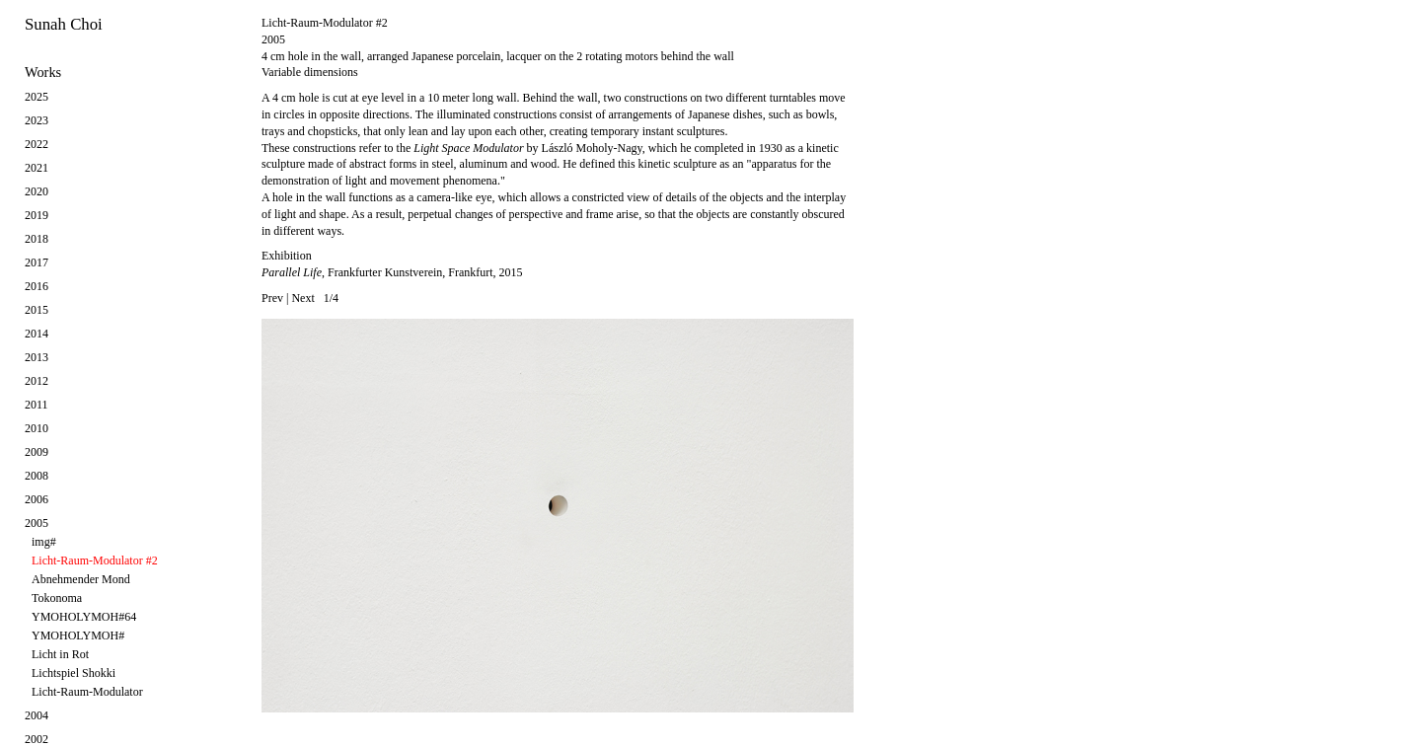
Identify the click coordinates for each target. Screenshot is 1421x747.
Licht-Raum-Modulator (87, 692)
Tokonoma (57, 598)
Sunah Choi (64, 24)
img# (44, 542)
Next (302, 298)
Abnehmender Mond (81, 579)
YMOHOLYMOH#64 (84, 617)
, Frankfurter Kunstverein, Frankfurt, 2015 (392, 272)
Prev (272, 298)
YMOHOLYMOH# (78, 635)
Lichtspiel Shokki (73, 673)
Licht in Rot (60, 654)
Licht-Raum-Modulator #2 (95, 560)
